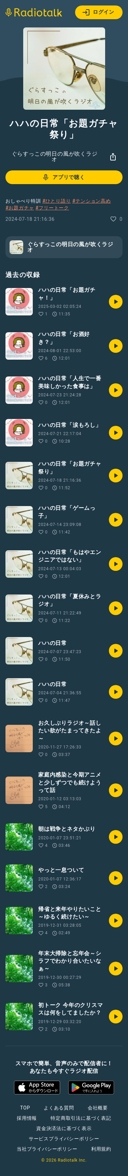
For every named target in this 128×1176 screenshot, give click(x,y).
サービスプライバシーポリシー (64, 1138)
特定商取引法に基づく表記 (81, 1118)
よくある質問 (59, 1108)
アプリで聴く (63, 177)
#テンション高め (91, 201)
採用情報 (27, 1118)
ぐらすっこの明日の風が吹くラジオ (55, 157)
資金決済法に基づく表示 (64, 1128)
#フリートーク (52, 208)
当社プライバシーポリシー (47, 1149)
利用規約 (101, 1149)
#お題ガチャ (19, 208)
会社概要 (98, 1108)
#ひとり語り (56, 201)
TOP (25, 1108)
